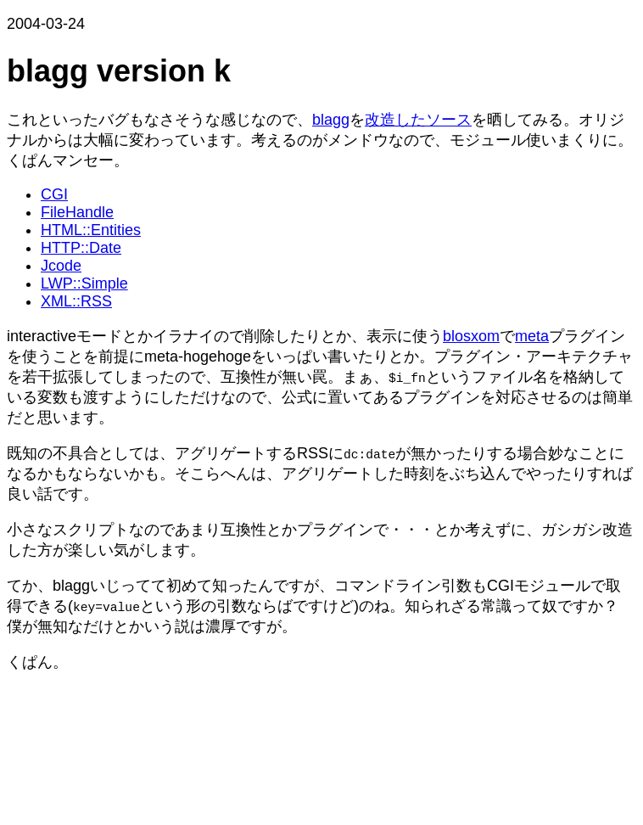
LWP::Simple (84, 283)
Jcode (61, 265)
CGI (54, 194)
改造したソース (418, 119)
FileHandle (77, 212)
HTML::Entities (91, 230)
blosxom (471, 336)
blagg (330, 119)
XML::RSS (76, 301)
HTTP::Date (81, 247)
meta (532, 336)
